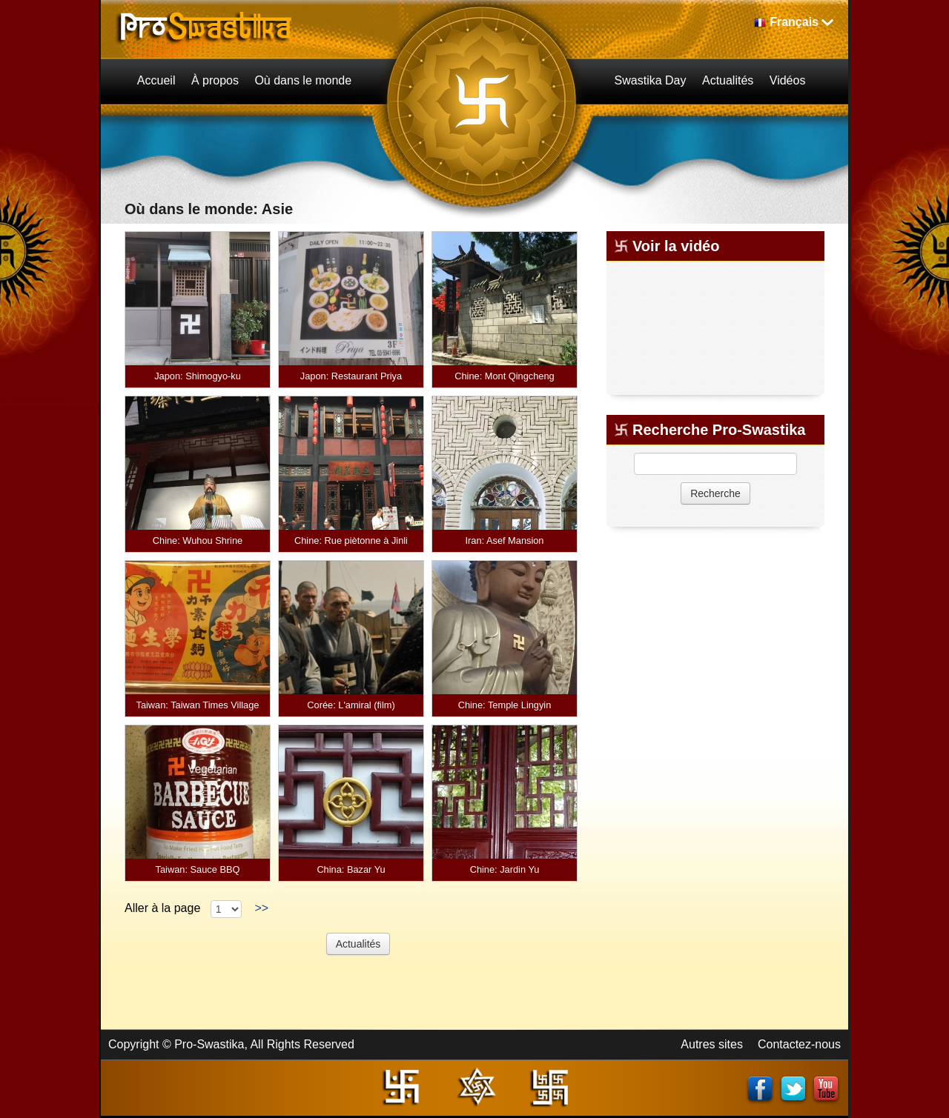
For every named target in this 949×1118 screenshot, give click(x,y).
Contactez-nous (799, 1044)
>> (261, 908)
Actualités (358, 944)
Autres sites (712, 1044)
